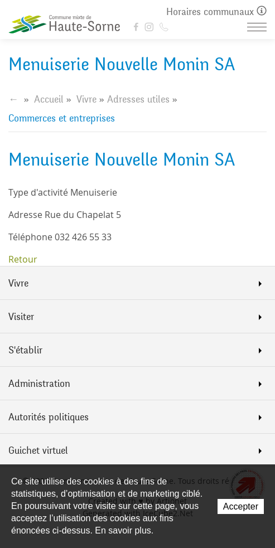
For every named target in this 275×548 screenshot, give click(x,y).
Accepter (240, 506)
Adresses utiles (138, 99)
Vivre (86, 99)
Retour (22, 259)
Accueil (49, 99)
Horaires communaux (216, 12)
